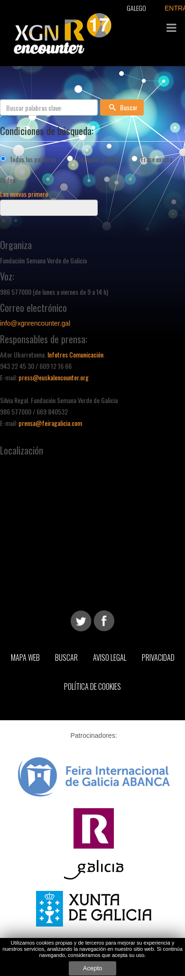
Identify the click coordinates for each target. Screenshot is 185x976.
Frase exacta (156, 159)
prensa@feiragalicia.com (50, 423)
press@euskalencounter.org (53, 377)
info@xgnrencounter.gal (35, 323)
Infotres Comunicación (75, 354)
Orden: (8, 180)
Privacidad (158, 657)
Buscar (122, 107)
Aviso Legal (110, 657)
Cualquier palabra (98, 159)
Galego (136, 8)
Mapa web (25, 657)
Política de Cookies (92, 686)
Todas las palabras (32, 159)
